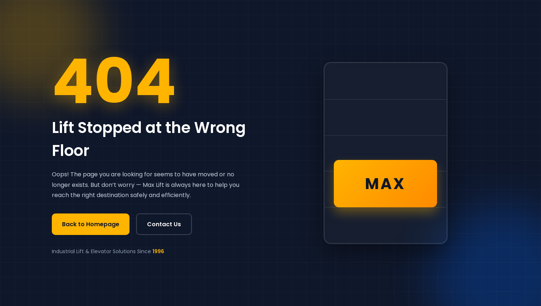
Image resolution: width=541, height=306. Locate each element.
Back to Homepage (90, 224)
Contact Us (164, 224)
